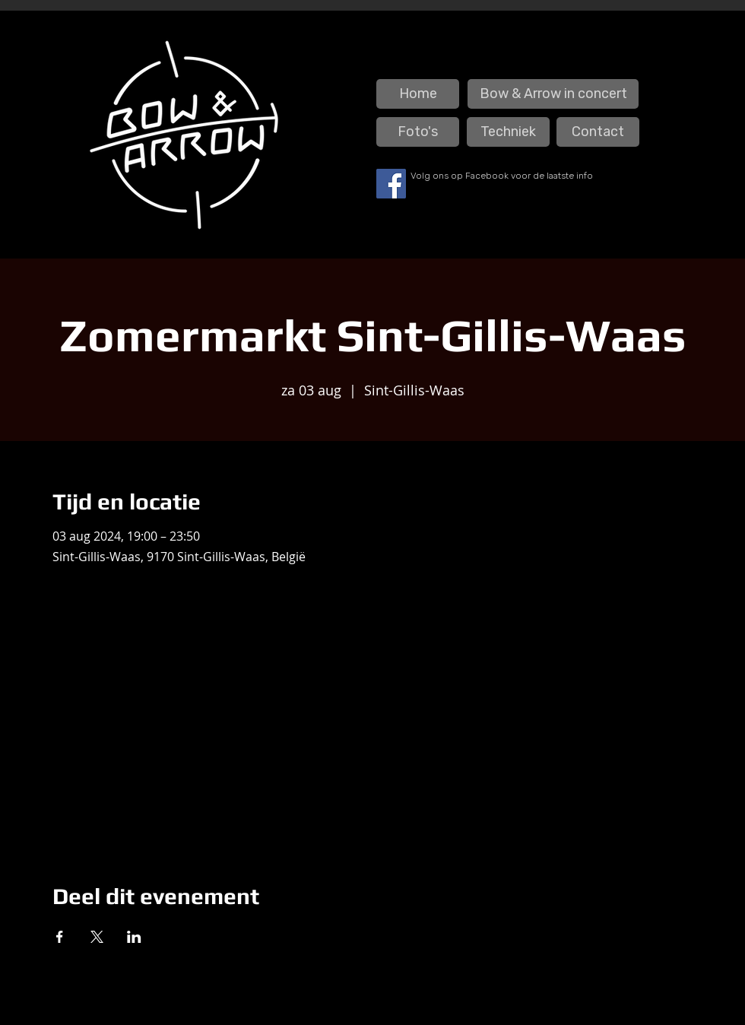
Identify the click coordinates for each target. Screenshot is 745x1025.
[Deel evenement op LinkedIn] (134, 937)
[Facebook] (391, 183)
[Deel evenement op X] (97, 937)
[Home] (417, 94)
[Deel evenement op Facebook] (59, 937)
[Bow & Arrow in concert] (553, 94)
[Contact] (597, 132)
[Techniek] (508, 132)
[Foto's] (417, 132)
